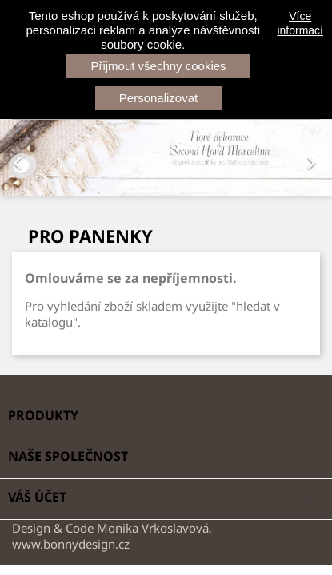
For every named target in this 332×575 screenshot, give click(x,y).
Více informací (300, 23)
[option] (166, 158)
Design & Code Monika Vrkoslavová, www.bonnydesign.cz (112, 536)
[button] (25, 158)
